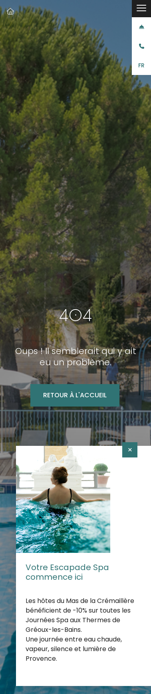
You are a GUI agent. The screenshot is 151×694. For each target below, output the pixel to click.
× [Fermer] (130, 449)
